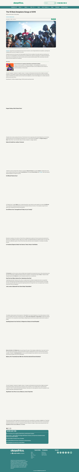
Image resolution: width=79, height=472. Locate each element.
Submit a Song (44, 454)
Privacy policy (44, 453)
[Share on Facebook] (52, 19)
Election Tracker (64, 7)
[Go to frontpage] (18, 3)
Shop (52, 7)
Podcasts (57, 7)
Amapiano (8, 50)
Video (39, 7)
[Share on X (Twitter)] (53, 19)
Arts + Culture (45, 7)
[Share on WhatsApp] (55, 19)
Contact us (43, 452)
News (20, 7)
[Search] (55, 3)
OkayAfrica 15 (14, 7)
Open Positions (44, 455)
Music (26, 7)
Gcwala (40, 172)
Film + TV (32, 7)
